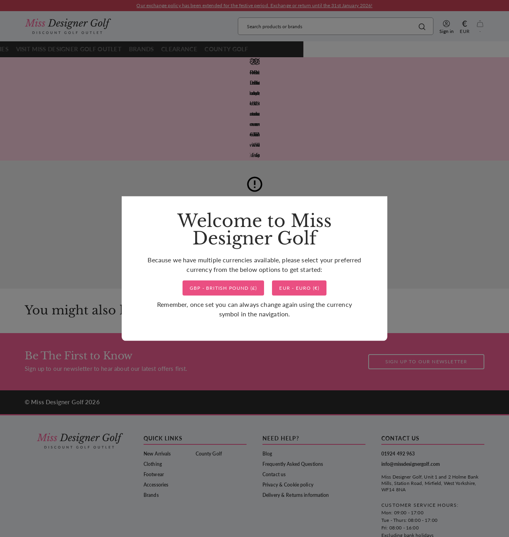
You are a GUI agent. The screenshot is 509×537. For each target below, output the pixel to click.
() (223, 335)
